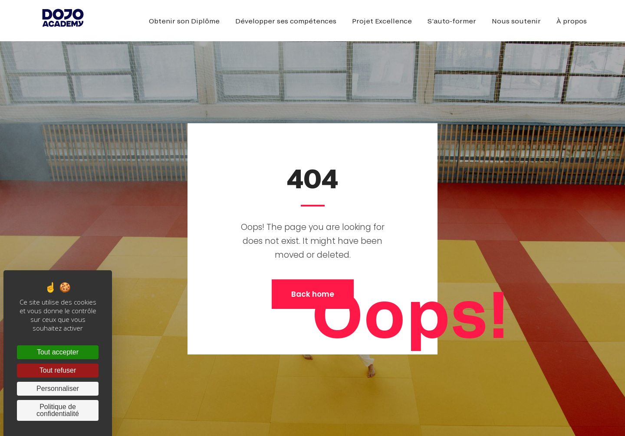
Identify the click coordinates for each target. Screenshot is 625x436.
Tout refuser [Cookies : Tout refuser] (57, 370)
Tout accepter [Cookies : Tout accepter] (58, 352)
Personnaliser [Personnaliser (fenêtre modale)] (57, 388)
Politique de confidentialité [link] (57, 410)
